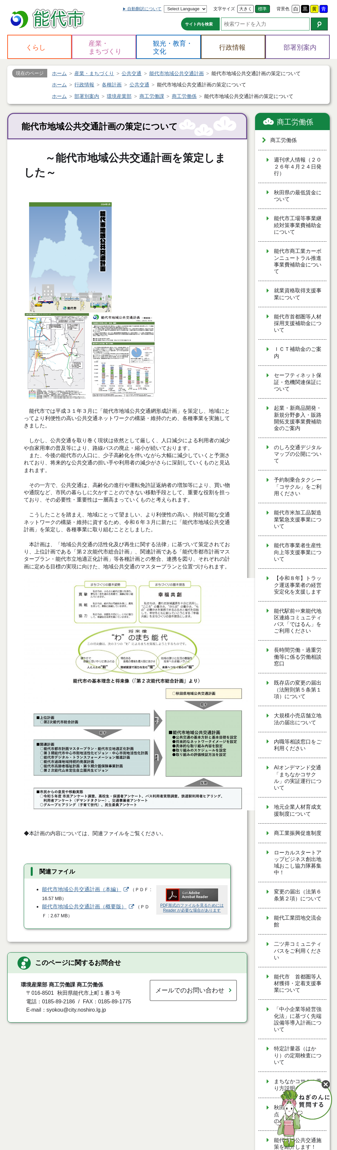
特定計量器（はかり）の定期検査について (297, 1055)
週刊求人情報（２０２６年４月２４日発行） (297, 166)
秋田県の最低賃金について (297, 196)
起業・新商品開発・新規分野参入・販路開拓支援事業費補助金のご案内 (297, 418)
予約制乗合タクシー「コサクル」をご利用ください (297, 486)
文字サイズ (224, 8)
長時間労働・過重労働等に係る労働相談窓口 (297, 656)
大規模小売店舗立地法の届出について (297, 719)
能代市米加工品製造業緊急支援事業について (297, 519)
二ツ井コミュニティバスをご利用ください (297, 950)
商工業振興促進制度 (297, 833)
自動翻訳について (144, 8)
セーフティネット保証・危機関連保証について (297, 382)
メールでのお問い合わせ (189, 990)
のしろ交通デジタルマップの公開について (297, 454)
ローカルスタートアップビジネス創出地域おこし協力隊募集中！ (297, 863)
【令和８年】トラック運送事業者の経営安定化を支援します (297, 585)
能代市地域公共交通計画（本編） (81, 889)
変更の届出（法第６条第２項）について (297, 895)
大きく (245, 8)
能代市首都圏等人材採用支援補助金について (297, 323)
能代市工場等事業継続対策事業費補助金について (297, 225)
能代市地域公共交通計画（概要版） (84, 906)
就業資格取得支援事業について (297, 294)
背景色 (283, 8)
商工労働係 (295, 122)
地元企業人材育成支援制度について (297, 810)
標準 (262, 8)
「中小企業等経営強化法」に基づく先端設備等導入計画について (297, 1019)
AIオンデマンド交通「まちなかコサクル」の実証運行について (297, 778)
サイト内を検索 (199, 24)
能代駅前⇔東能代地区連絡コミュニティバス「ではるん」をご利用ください (297, 621)
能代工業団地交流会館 (297, 921)
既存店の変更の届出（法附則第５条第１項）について (297, 689)
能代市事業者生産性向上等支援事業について (297, 552)
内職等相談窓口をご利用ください (297, 745)
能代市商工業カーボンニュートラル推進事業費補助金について (297, 261)
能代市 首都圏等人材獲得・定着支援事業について (297, 983)
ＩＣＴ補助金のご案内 (297, 352)
